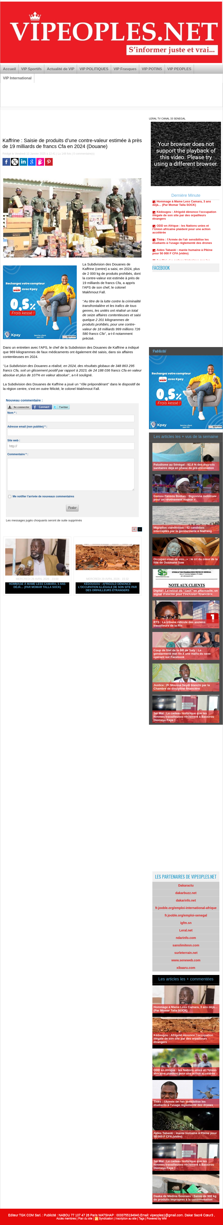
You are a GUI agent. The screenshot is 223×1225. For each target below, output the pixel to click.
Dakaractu (186, 885)
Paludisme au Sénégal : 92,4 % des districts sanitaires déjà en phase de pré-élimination (184, 466)
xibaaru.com (185, 968)
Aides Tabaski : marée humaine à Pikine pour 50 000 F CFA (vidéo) (182, 254)
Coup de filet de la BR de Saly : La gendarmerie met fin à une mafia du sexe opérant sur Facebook (182, 654)
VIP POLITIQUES (93, 69)
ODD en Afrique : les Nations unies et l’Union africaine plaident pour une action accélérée (181, 232)
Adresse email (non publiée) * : (27, 426)
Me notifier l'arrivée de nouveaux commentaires (43, 496)
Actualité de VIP (60, 69)
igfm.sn (186, 923)
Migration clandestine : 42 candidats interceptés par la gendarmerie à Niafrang (183, 529)
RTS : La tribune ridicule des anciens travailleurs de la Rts (179, 623)
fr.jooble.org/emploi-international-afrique (186, 908)
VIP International (17, 78)
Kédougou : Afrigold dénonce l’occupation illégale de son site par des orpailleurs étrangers (107, 587)
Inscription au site (125, 1218)
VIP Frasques (125, 69)
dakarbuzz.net (185, 893)
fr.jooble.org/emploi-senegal (186, 915)
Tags (141, 1218)
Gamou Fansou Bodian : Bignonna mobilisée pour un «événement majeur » (185, 497)
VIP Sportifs (31, 69)
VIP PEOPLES (179, 69)
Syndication (106, 1218)
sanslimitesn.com (186, 945)
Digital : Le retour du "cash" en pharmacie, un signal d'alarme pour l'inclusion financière (186, 592)
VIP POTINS (152, 69)
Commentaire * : (17, 454)
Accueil (9, 69)
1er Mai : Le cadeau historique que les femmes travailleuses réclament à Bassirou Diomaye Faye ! (184, 717)
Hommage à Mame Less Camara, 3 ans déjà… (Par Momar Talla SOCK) (37, 585)
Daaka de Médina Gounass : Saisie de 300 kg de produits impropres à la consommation (185, 1197)
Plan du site (85, 1218)
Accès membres (66, 1218)
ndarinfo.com (186, 938)
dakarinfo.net (186, 900)
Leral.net (185, 930)
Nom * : (12, 412)
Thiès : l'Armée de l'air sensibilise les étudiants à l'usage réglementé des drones (182, 244)
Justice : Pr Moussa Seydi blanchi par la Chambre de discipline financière (182, 686)
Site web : (13, 440)
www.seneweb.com (186, 960)
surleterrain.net (186, 953)
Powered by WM (157, 1218)
